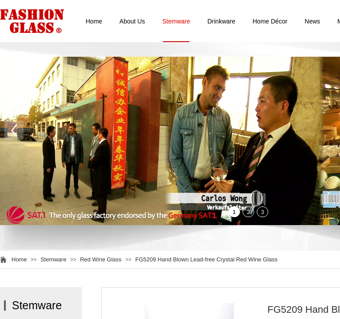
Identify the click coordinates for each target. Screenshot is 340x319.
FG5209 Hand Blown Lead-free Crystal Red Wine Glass (206, 259)
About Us (132, 21)
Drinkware (221, 21)
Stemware (176, 21)
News (312, 21)
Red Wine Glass (102, 259)
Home (94, 21)
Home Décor (270, 21)
